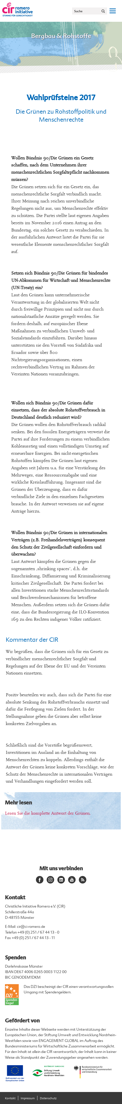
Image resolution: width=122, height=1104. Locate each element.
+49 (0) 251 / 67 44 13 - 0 (38, 932)
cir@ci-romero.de (31, 927)
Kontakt (10, 1098)
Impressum (28, 1098)
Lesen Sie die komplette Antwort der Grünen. (48, 813)
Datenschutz (48, 1098)
